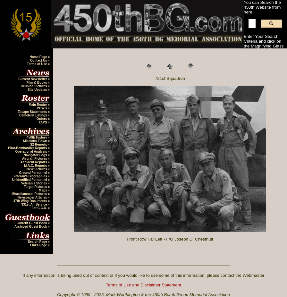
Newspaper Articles (32, 197)
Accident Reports (34, 162)
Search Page (38, 241)
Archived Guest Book (31, 226)
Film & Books (37, 82)
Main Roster (38, 104)
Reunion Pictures (34, 86)
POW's (42, 108)
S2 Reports (39, 144)
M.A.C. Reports (36, 165)
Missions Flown (35, 141)
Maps (43, 190)
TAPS (43, 122)
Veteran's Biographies (30, 176)
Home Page (39, 57)
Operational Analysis (31, 151)
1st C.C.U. (40, 208)
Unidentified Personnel (30, 180)
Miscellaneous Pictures (30, 194)
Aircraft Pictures (35, 158)
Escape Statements (33, 112)
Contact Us (39, 60)
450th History (37, 137)
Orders (42, 119)
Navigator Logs (36, 155)
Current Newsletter (33, 79)
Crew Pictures (37, 169)
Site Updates (38, 89)
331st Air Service (34, 204)
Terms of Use (37, 64)
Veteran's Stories (34, 183)
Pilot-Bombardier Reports (28, 148)
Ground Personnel (33, 172)
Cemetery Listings (33, 115)
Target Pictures (36, 187)
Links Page (39, 245)
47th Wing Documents (30, 201)
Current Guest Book (32, 223)
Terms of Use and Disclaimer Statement (143, 285)
